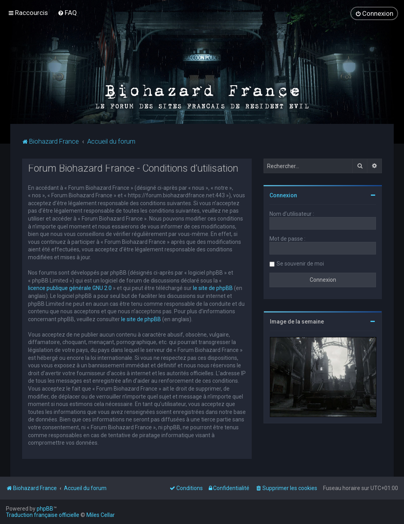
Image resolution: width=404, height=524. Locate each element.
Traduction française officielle (42, 515)
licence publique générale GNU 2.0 (70, 287)
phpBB (45, 508)
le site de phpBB (213, 287)
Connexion (283, 195)
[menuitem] (67, 13)
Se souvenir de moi (300, 263)
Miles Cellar (100, 515)
